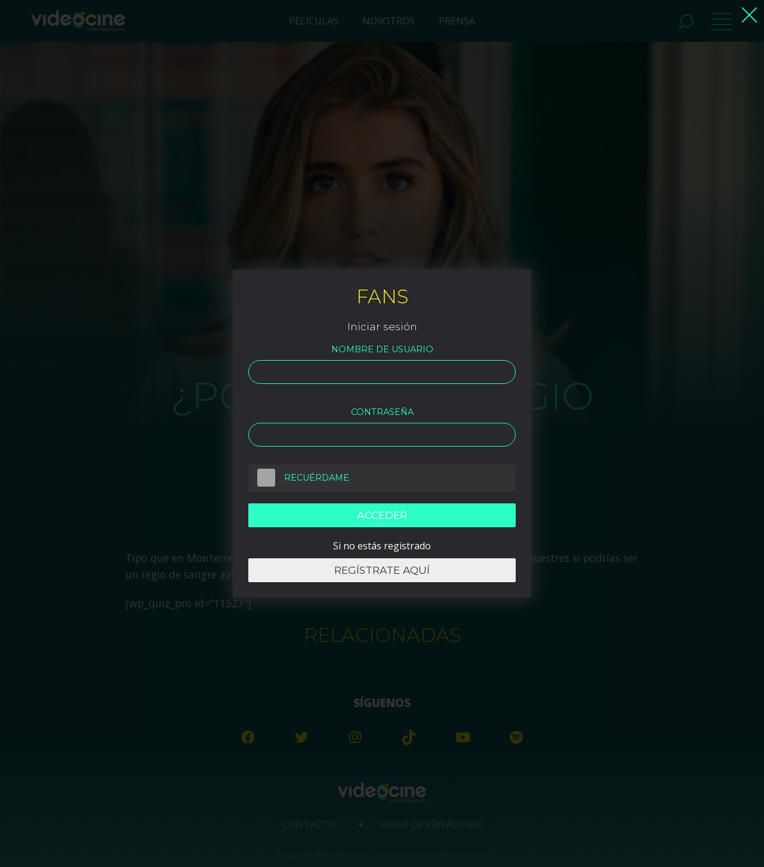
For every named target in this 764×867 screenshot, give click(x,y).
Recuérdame (298, 478)
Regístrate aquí (382, 570)
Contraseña (382, 412)
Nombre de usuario (382, 349)
